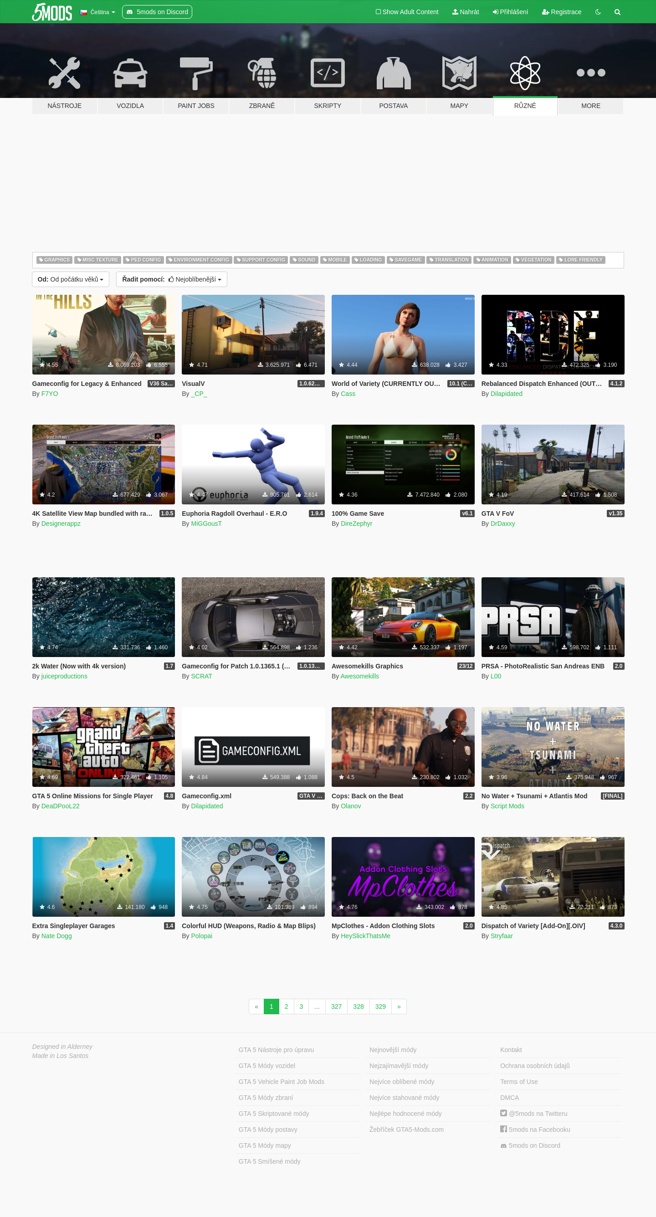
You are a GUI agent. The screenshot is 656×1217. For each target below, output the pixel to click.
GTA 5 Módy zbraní (266, 1097)
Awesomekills (359, 676)
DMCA (509, 1097)
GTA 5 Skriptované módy (274, 1113)
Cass (348, 393)
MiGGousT (206, 523)
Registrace (562, 11)
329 (380, 1006)
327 (336, 1006)
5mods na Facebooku (535, 1129)
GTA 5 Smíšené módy (270, 1161)
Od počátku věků (71, 279)
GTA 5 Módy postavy (268, 1129)
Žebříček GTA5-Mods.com (406, 1129)
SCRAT (201, 676)
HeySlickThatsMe (365, 936)
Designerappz (61, 523)
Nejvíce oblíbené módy (401, 1081)
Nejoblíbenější (171, 279)
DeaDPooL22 (60, 806)
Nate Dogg (56, 936)
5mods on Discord (530, 1146)
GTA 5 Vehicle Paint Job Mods (281, 1081)
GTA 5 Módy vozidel (267, 1065)
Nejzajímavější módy (398, 1065)
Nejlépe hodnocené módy (405, 1113)
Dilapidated (507, 393)
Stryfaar (502, 936)
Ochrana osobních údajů (535, 1065)
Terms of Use (519, 1081)
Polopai (201, 936)
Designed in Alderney (62, 1046)
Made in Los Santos (60, 1055)
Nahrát (465, 11)
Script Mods (507, 806)
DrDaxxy (503, 523)
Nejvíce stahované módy (404, 1097)
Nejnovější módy (393, 1049)
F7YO (49, 393)
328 (358, 1006)
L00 (496, 676)
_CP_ (199, 393)
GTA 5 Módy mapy (265, 1145)
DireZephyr (356, 523)
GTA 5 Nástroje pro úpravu (276, 1049)
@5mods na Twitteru (533, 1113)
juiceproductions (64, 676)
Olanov (351, 806)
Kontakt (511, 1049)
